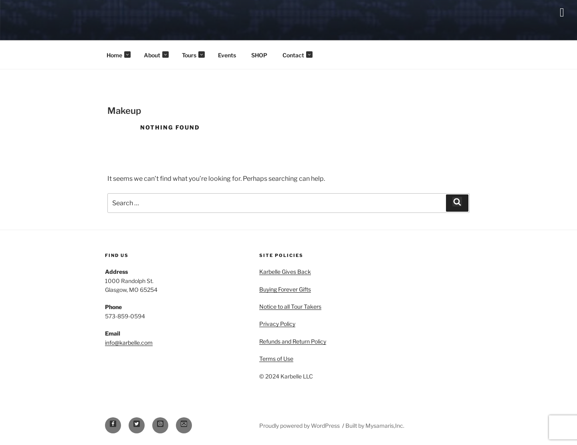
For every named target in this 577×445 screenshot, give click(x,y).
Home (119, 55)
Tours (193, 55)
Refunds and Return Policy (292, 341)
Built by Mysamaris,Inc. (374, 425)
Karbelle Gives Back (285, 271)
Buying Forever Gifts (285, 289)
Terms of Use (276, 358)
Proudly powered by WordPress (300, 425)
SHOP (259, 55)
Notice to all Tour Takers (290, 306)
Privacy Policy (277, 323)
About (156, 55)
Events (227, 55)
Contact (297, 55)
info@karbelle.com (129, 342)
